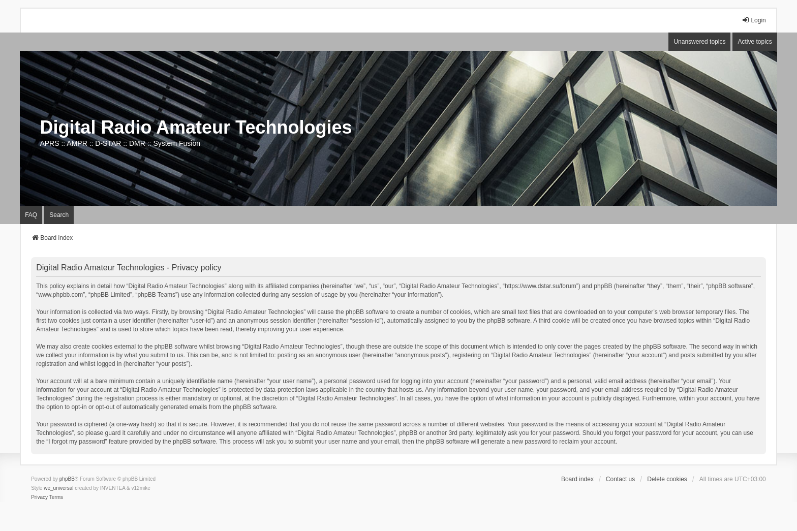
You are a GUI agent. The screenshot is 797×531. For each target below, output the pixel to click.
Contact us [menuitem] (620, 479)
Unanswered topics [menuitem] (699, 41)
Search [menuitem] (59, 214)
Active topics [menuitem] (755, 41)
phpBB (67, 479)
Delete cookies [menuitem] (667, 479)
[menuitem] (39, 497)
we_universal (58, 488)
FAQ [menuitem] (31, 214)
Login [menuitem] (753, 20)
